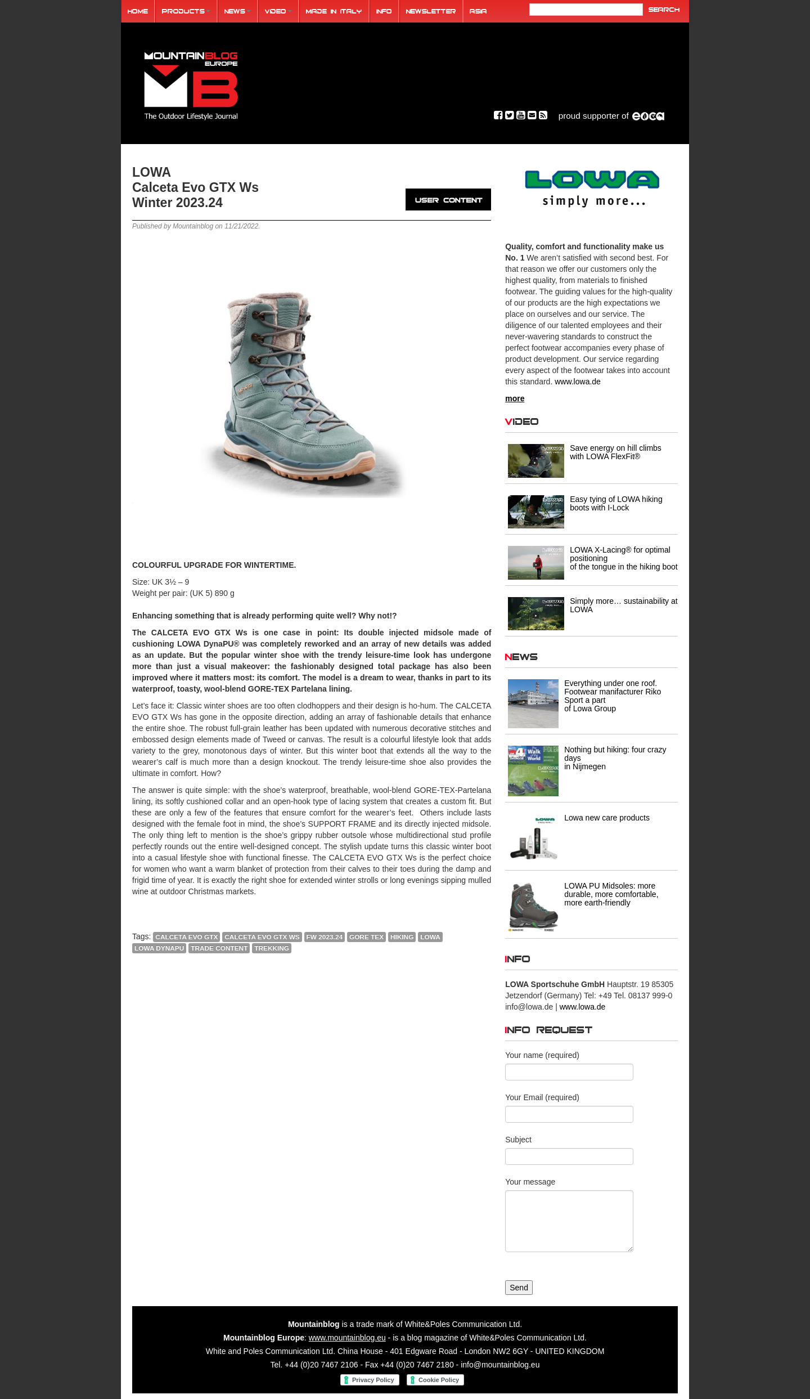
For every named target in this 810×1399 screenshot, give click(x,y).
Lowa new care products (607, 817)
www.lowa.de (578, 381)
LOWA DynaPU (159, 948)
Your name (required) (542, 1055)
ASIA (478, 11)
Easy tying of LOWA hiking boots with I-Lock (616, 503)
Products (186, 11)
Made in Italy (334, 11)
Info (384, 11)
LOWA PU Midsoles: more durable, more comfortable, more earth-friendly (611, 894)
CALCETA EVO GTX (186, 937)
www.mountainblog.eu (347, 1337)
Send (519, 1287)
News (237, 11)
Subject (518, 1139)
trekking (271, 948)
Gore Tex (366, 937)
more (514, 398)
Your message (530, 1181)
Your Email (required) (542, 1097)
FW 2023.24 (325, 937)
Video (278, 11)
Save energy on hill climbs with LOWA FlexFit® (616, 452)
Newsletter (431, 11)
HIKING (401, 937)
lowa (430, 937)
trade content (219, 948)
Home (138, 11)
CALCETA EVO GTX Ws (261, 937)
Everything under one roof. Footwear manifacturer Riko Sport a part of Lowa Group (612, 696)
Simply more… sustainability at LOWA (623, 605)
